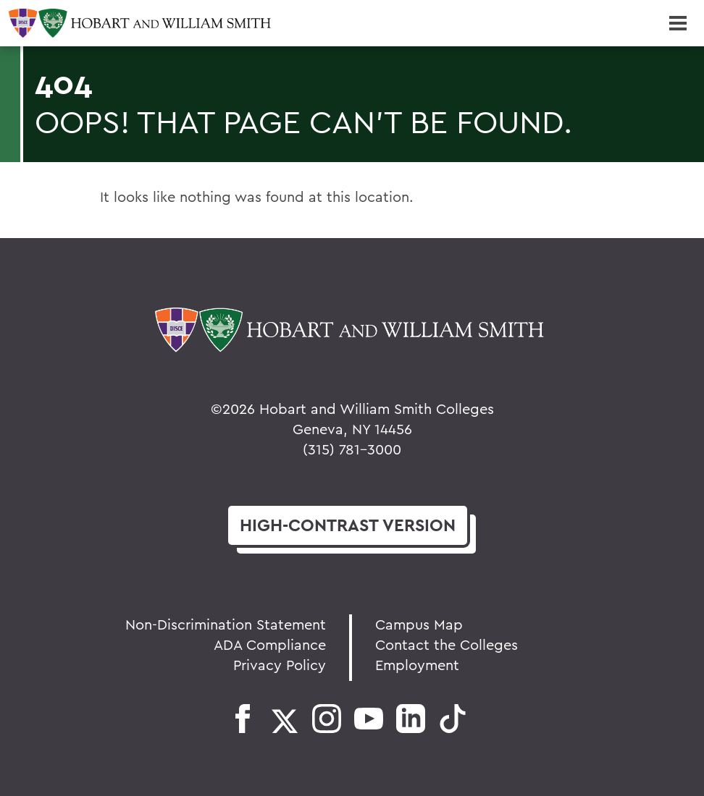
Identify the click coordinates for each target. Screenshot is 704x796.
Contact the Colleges (446, 644)
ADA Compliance (270, 644)
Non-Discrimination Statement (225, 624)
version (348, 525)
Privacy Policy (279, 665)
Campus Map (419, 624)
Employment (417, 665)
